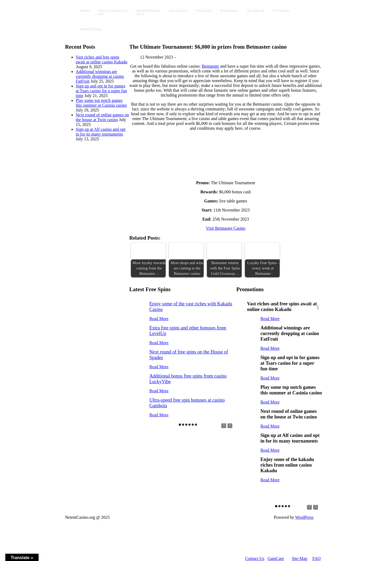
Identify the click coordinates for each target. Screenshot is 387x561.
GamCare (276, 558)
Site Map (299, 558)
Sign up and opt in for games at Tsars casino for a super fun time (101, 91)
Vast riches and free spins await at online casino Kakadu (101, 59)
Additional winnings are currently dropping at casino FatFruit (100, 76)
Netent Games (91, 28)
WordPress (304, 517)
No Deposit (255, 10)
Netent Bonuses (147, 12)
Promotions (229, 10)
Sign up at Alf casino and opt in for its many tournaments (101, 131)
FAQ (316, 558)
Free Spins (204, 10)
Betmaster (210, 66)
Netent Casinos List (112, 12)
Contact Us (254, 558)
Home (84, 10)
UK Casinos (280, 10)
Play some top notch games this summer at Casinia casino (101, 102)
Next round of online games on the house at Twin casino (102, 117)
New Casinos (178, 10)
